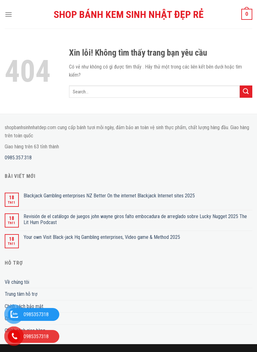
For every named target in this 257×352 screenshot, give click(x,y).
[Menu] (8, 14)
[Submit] (246, 91)
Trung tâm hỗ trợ (21, 294)
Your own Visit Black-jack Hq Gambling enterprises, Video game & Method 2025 (102, 237)
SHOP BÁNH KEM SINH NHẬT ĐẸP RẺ (129, 14)
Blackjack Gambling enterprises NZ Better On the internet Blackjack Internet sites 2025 (109, 196)
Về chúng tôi (17, 282)
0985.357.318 (18, 158)
